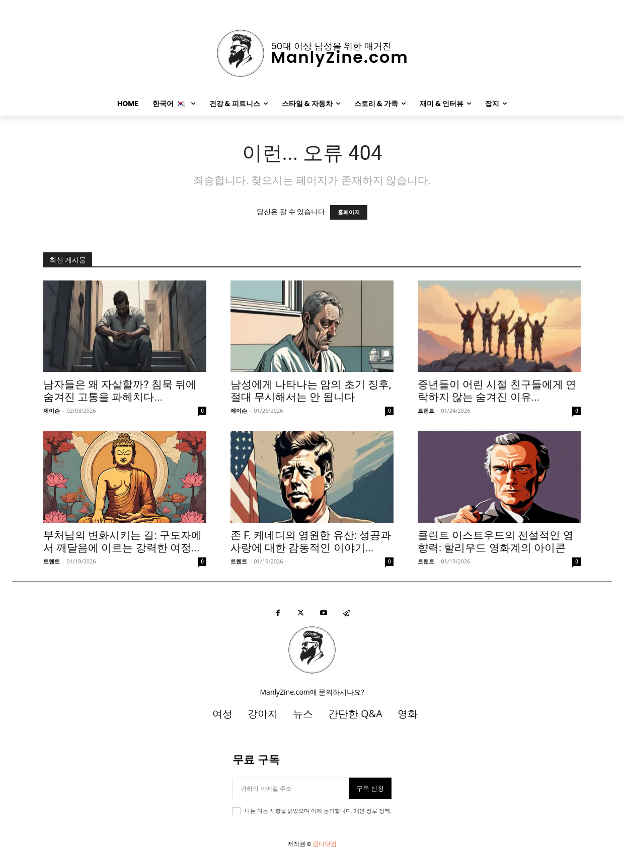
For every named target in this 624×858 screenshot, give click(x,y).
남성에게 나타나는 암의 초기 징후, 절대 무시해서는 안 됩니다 (310, 390)
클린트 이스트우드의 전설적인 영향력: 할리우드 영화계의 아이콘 (496, 541)
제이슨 (51, 410)
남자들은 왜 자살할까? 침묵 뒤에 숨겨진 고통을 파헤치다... (119, 390)
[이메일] (290, 788)
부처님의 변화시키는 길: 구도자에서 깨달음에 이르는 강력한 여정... (122, 541)
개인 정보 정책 (371, 811)
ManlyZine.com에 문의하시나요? (312, 692)
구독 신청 (370, 788)
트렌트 (426, 410)
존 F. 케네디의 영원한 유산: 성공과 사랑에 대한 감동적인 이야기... (310, 541)
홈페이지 (349, 212)
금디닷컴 (325, 843)
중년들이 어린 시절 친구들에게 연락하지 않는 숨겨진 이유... (497, 390)
